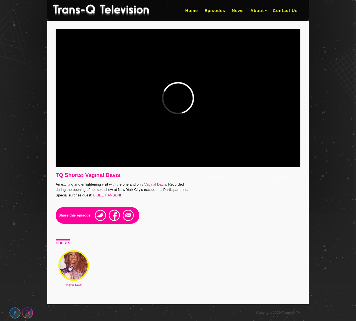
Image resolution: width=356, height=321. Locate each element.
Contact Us (285, 10)
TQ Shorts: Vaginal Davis (88, 175)
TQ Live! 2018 (213, 177)
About (257, 10)
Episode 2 (284, 177)
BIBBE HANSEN (106, 195)
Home (191, 10)
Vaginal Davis (155, 184)
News (238, 10)
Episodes (214, 10)
